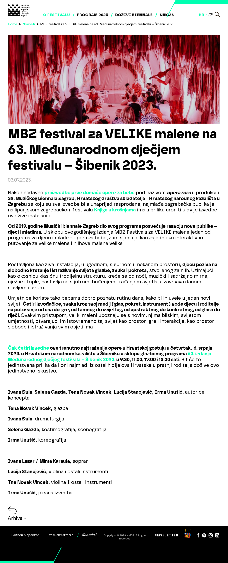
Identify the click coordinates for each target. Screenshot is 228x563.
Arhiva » (17, 518)
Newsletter (166, 535)
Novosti (28, 24)
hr (201, 15)
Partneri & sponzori (25, 535)
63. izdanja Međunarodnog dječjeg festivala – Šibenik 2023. (109, 356)
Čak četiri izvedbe (28, 348)
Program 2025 (92, 15)
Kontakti (89, 535)
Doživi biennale (134, 15)
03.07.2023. (20, 180)
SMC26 (167, 15)
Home (12, 24)
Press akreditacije (61, 535)
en (210, 15)
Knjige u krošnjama (115, 210)
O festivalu (56, 15)
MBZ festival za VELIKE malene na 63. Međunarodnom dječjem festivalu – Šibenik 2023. (107, 24)
